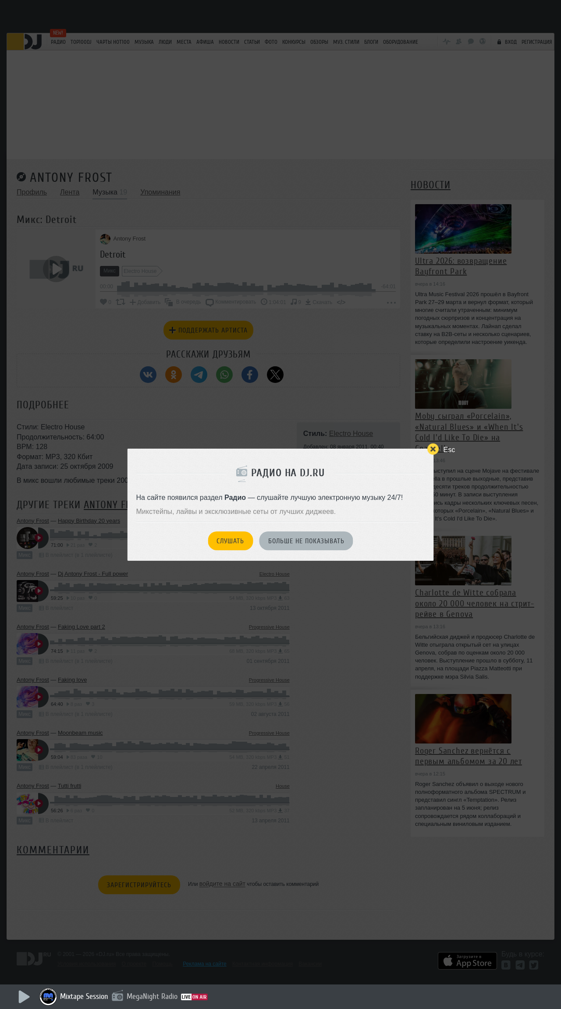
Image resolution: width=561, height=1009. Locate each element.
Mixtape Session (84, 996)
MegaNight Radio (152, 996)
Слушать (230, 541)
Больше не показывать (306, 541)
